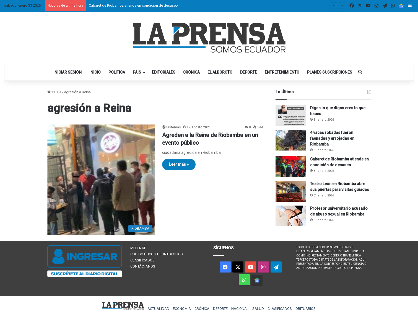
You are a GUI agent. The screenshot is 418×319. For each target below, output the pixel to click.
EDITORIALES (163, 72)
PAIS (137, 72)
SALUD (258, 309)
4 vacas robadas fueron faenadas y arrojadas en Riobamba (332, 138)
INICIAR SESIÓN (67, 72)
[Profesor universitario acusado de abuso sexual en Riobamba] (291, 216)
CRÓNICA (191, 72)
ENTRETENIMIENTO (282, 72)
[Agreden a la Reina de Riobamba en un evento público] (101, 180)
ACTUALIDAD (158, 309)
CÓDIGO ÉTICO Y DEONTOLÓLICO (156, 254)
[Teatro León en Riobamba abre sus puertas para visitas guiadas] (291, 191)
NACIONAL (240, 309)
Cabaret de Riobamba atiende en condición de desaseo (133, 5)
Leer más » (179, 164)
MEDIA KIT (138, 248)
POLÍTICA (116, 72)
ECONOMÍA (182, 309)
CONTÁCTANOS (142, 266)
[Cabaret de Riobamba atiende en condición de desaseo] (291, 166)
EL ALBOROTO (219, 72)
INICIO (95, 72)
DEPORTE (248, 72)
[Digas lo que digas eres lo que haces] (291, 115)
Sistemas (173, 127)
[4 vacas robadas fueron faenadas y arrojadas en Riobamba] (291, 140)
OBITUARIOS (305, 309)
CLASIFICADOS (142, 260)
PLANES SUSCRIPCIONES (329, 72)
